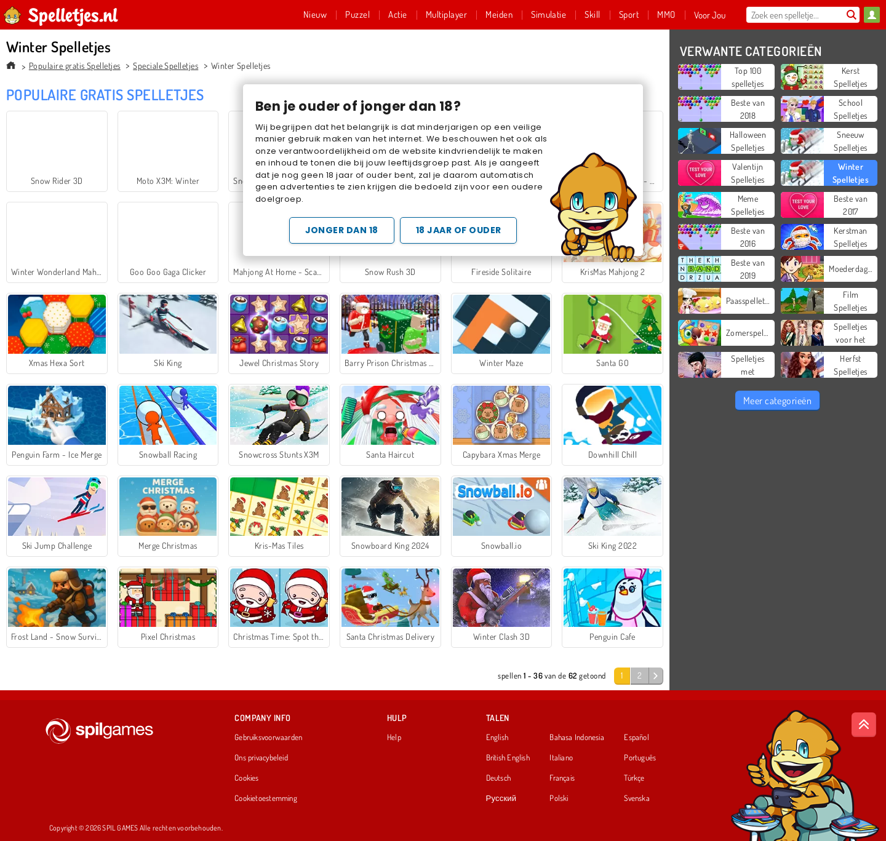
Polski (558, 798)
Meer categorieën (777, 400)
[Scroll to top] (864, 724)
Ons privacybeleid (261, 758)
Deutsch (498, 778)
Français (562, 778)
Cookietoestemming (265, 798)
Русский (501, 798)
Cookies (246, 778)
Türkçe (634, 778)
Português (640, 758)
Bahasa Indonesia (576, 737)
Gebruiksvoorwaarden (268, 737)
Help (394, 737)
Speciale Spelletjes (165, 65)
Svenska (637, 798)
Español (636, 737)
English (497, 737)
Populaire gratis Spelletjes (75, 65)
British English (508, 758)
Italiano (561, 758)
